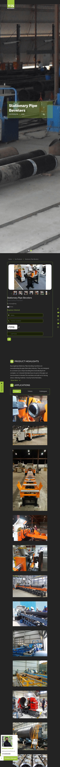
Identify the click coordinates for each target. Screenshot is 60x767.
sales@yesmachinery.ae (8, 751)
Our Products (20, 259)
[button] (28, 250)
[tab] (16, 392)
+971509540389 (6, 754)
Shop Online (1, 387)
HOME (22, 114)
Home (12, 259)
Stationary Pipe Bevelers (32, 259)
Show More (15, 380)
